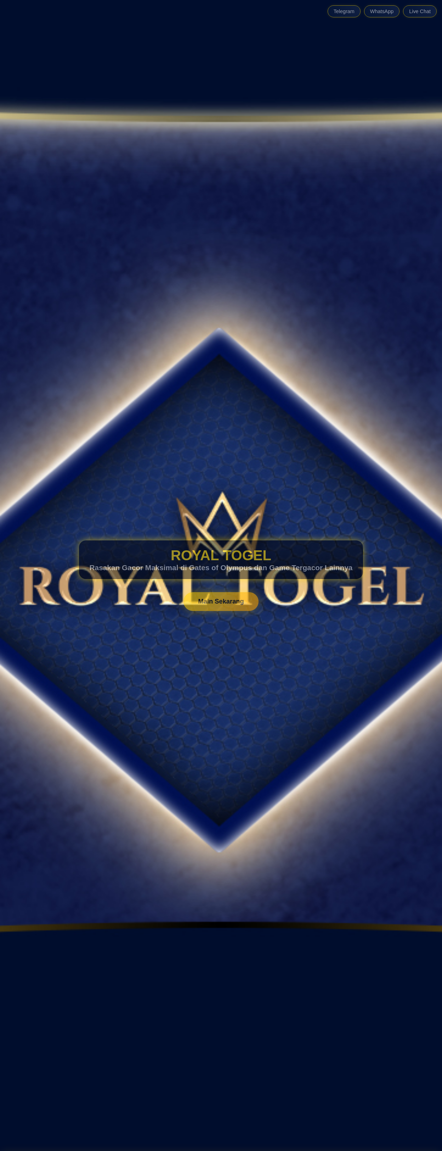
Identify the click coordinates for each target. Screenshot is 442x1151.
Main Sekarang (221, 601)
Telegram (344, 11)
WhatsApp (381, 11)
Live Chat (420, 11)
